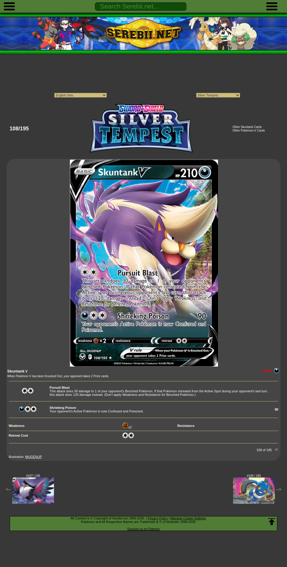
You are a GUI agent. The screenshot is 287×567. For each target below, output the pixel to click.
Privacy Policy (158, 518)
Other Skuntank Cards (247, 127)
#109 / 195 (254, 475)
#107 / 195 (33, 475)
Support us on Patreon (143, 529)
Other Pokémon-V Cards (248, 130)
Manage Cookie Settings (188, 518)
